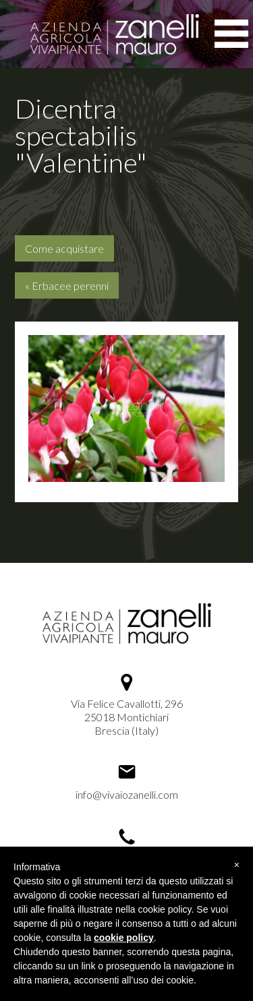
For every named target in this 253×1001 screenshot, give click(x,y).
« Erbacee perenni (67, 285)
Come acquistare (64, 248)
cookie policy (124, 937)
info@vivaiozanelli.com (127, 794)
